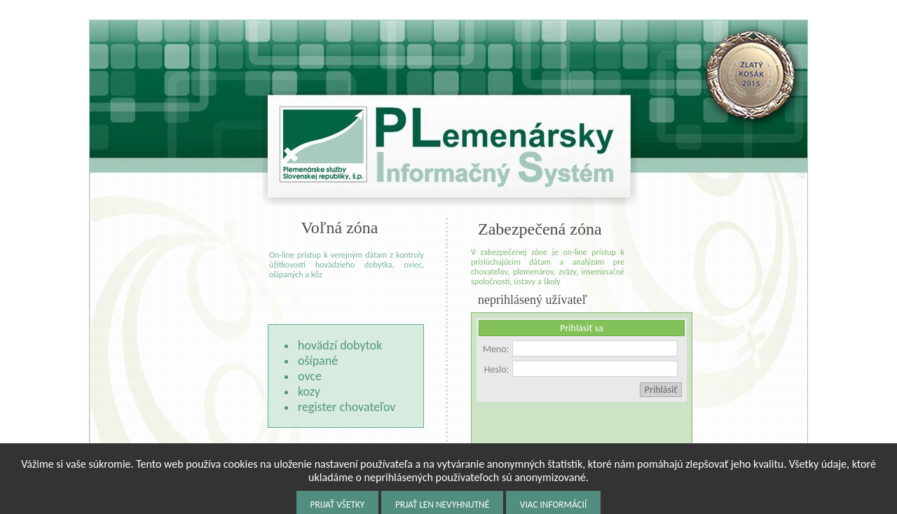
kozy (309, 391)
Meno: (496, 349)
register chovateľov (346, 407)
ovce (310, 376)
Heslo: (496, 369)
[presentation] (583, 429)
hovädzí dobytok (340, 345)
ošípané (318, 360)
